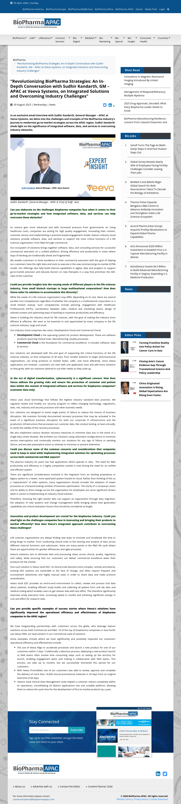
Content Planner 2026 (99, 786)
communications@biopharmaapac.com (34, 799)
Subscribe (76, 730)
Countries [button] (163, 38)
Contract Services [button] (60, 39)
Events (139, 9)
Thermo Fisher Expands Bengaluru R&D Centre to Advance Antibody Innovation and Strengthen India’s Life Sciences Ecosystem (146, 209)
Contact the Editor (69, 786)
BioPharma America (33, 9)
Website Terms (124, 799)
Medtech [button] (90, 38)
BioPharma (19, 59)
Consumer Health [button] (145, 39)
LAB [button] (32, 38)
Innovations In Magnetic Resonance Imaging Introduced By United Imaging (144, 81)
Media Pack (151, 9)
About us (19, 786)
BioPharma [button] (19, 38)
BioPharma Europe (56, 9)
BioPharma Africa (104, 9)
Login (162, 9)
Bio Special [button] (119, 39)
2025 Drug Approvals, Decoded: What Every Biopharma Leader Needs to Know (145, 108)
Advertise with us (41, 786)
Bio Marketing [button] (104, 39)
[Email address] (48, 730)
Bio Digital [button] (76, 39)
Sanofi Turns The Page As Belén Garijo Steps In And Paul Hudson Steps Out (148, 149)
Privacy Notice (141, 799)
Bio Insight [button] (131, 39)
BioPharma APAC (125, 9)
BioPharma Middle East (80, 9)
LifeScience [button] (44, 38)
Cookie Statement (159, 799)
